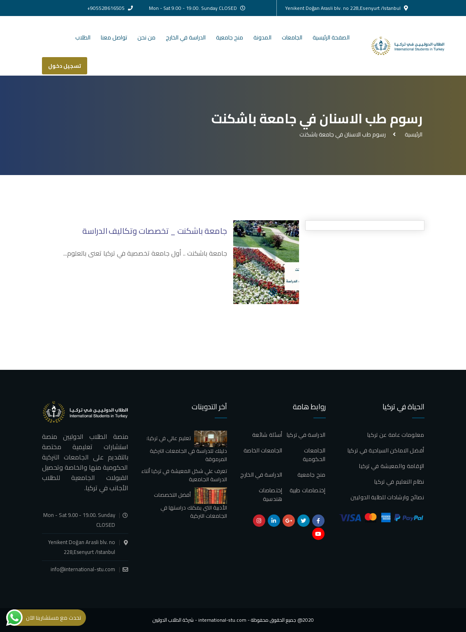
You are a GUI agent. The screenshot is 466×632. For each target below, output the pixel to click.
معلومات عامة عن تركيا (395, 434)
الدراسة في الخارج (186, 37)
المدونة (262, 37)
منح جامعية (229, 37)
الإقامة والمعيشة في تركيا (391, 466)
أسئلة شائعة (267, 434)
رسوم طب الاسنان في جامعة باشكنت (342, 134)
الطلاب (82, 37)
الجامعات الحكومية (314, 454)
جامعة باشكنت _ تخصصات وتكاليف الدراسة (154, 230)
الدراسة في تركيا (306, 434)
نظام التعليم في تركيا (399, 481)
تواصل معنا (114, 37)
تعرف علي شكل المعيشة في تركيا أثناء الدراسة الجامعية (184, 475)
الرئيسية (412, 134)
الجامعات (292, 37)
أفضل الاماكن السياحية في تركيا (386, 450)
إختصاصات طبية (308, 490)
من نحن (146, 37)
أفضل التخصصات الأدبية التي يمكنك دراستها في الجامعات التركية (190, 505)
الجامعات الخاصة (263, 450)
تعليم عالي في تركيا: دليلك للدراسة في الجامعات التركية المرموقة (186, 448)
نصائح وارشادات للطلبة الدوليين (387, 497)
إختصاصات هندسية (270, 494)
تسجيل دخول (64, 66)
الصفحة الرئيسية (331, 37)
